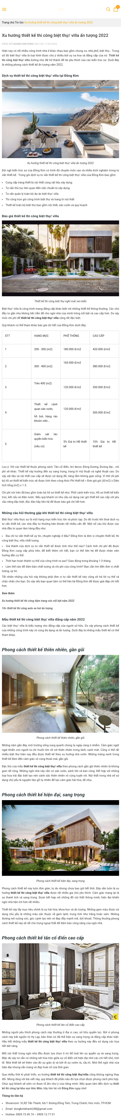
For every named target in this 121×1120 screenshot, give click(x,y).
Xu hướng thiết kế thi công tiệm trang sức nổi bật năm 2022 (38, 600)
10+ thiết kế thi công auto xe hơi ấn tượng (27, 608)
